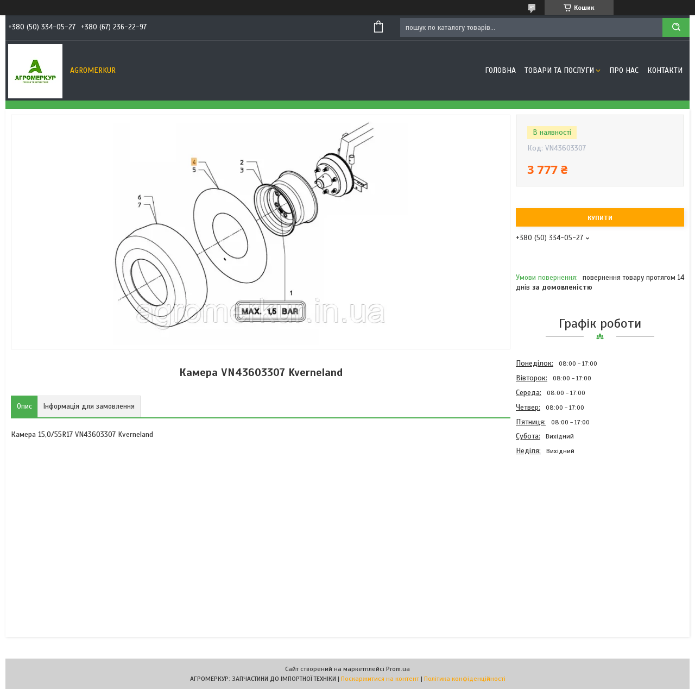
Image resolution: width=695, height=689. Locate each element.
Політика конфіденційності (465, 678)
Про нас (624, 70)
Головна (500, 70)
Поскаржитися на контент (380, 678)
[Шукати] (676, 27)
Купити (599, 218)
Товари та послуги (559, 70)
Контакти (665, 70)
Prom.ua (398, 669)
